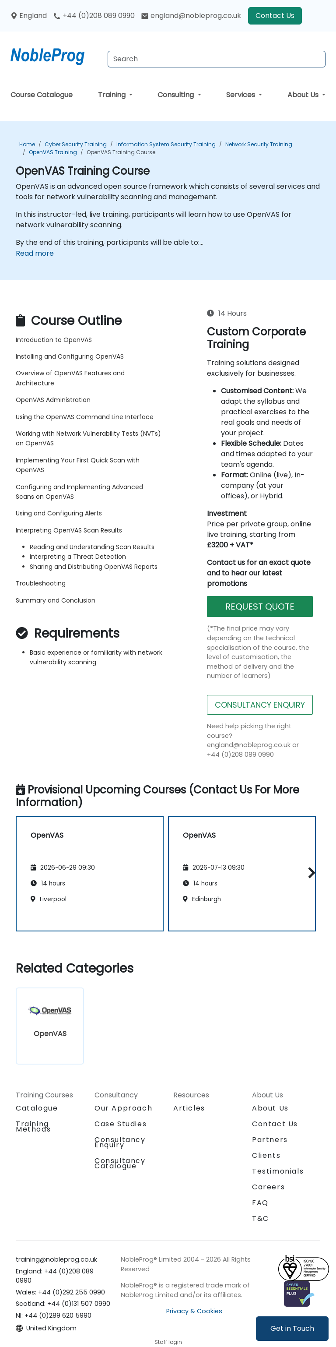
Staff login (168, 1342)
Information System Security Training (166, 144)
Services (241, 95)
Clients (266, 1155)
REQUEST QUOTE (259, 606)
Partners (270, 1140)
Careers (268, 1187)
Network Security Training (258, 144)
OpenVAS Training (53, 152)
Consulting (177, 95)
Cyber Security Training (76, 144)
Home (27, 144)
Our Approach (123, 1108)
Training (112, 95)
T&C (260, 1218)
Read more (35, 253)
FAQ (260, 1203)
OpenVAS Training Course (121, 152)
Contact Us (275, 16)
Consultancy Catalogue (120, 1163)
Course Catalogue (41, 95)
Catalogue (37, 1108)
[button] (309, 872)
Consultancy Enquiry (120, 1142)
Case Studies (120, 1124)
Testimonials (278, 1171)
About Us (303, 95)
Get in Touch (292, 1328)
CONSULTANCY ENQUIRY (260, 704)
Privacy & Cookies (194, 1311)
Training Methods (33, 1126)
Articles (189, 1108)
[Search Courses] (217, 59)
